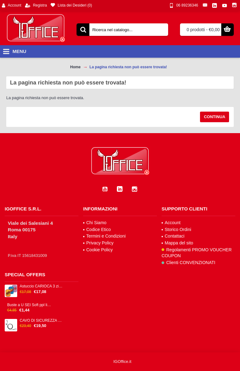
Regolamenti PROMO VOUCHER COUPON (197, 252)
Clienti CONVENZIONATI (188, 262)
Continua (214, 116)
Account (171, 222)
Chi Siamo (95, 222)
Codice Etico (97, 229)
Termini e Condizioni (104, 236)
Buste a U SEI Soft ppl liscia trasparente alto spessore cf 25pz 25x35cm (29, 305)
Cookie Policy (98, 249)
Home (75, 67)
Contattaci (173, 236)
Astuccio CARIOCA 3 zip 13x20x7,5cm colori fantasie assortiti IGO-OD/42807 (42, 286)
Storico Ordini (176, 229)
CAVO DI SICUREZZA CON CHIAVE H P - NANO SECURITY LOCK (42, 321)
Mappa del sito (177, 242)
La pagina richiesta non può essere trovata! (128, 67)
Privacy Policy (98, 242)
